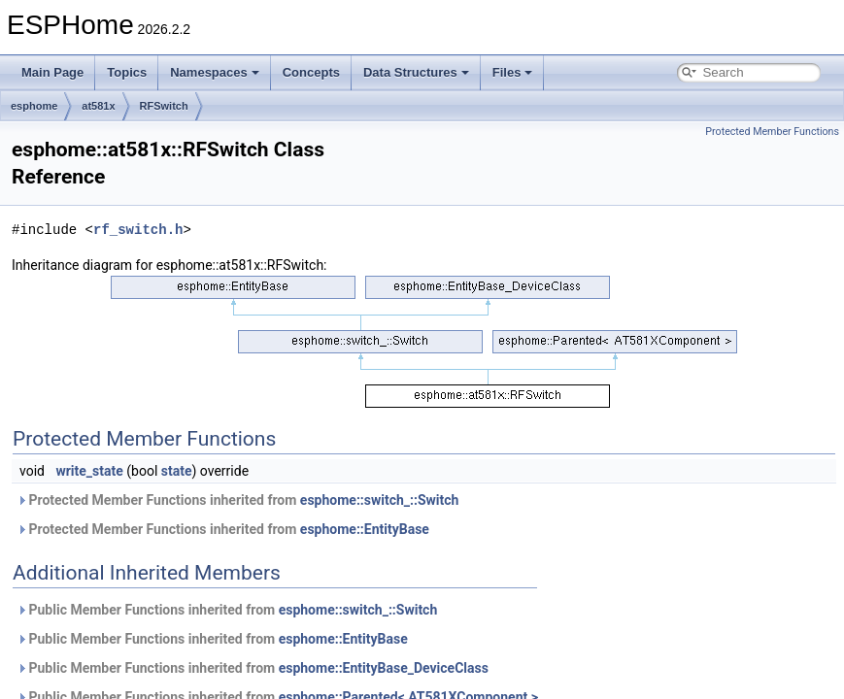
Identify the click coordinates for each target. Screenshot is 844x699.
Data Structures (416, 72)
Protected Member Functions (772, 131)
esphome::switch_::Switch (379, 500)
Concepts (311, 72)
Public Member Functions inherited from (227, 609)
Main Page (52, 72)
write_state (88, 471)
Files (512, 72)
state (176, 471)
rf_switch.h (138, 229)
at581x (98, 106)
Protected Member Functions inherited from (237, 500)
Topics (127, 72)
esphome (34, 106)
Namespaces (214, 72)
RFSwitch (164, 106)
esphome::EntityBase (364, 529)
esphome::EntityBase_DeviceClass (384, 668)
